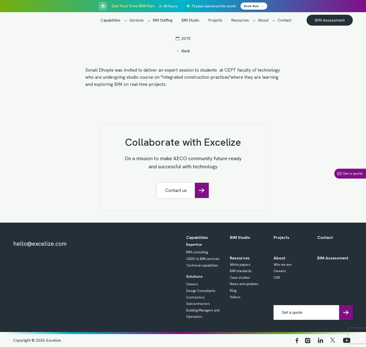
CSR (277, 277)
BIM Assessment (330, 20)
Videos (235, 297)
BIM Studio (190, 20)
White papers (240, 264)
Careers (280, 271)
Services (137, 20)
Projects (215, 20)
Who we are (283, 264)
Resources (240, 20)
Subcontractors (198, 304)
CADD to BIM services (202, 259)
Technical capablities (202, 265)
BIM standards (241, 271)
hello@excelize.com (40, 243)
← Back (183, 51)
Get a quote (350, 173)
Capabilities (110, 20)
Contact (284, 20)
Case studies (240, 277)
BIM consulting (197, 252)
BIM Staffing (162, 20)
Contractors (195, 297)
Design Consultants (200, 291)
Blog (233, 290)
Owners (192, 284)
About (263, 20)
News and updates (244, 284)
